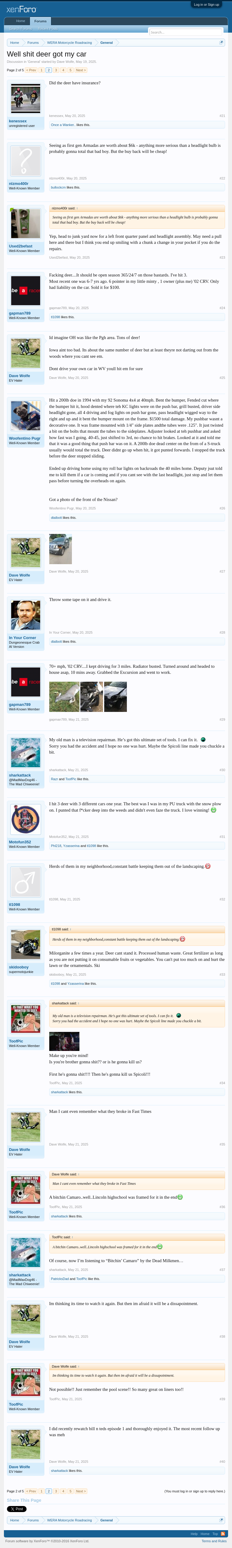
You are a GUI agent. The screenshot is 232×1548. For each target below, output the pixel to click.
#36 (222, 1207)
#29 (222, 719)
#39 (222, 1399)
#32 (222, 899)
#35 (222, 1144)
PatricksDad (60, 1279)
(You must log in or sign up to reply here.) (195, 1491)
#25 (222, 378)
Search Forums (20, 29)
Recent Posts (48, 29)
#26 (222, 508)
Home (20, 21)
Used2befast (20, 246)
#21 (222, 116)
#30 (222, 770)
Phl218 (56, 846)
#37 (222, 1270)
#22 (222, 178)
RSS (223, 1534)
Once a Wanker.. (63, 125)
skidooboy (19, 967)
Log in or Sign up (206, 4)
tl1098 (55, 317)
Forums (40, 21)
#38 (222, 1336)
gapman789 (20, 313)
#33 (222, 974)
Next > (81, 70)
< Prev (31, 70)
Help (194, 1534)
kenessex (18, 121)
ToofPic (70, 779)
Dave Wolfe (65, 61)
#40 (222, 1461)
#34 (222, 1083)
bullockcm (58, 187)
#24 (222, 308)
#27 (222, 571)
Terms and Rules (214, 1541)
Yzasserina (71, 846)
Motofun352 (20, 842)
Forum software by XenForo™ (47, 1541)
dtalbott (56, 517)
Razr (54, 779)
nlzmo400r (18, 183)
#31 (222, 837)
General (34, 61)
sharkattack (20, 775)
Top (215, 1534)
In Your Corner (22, 637)
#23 (222, 257)
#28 (222, 632)
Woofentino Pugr (24, 438)
